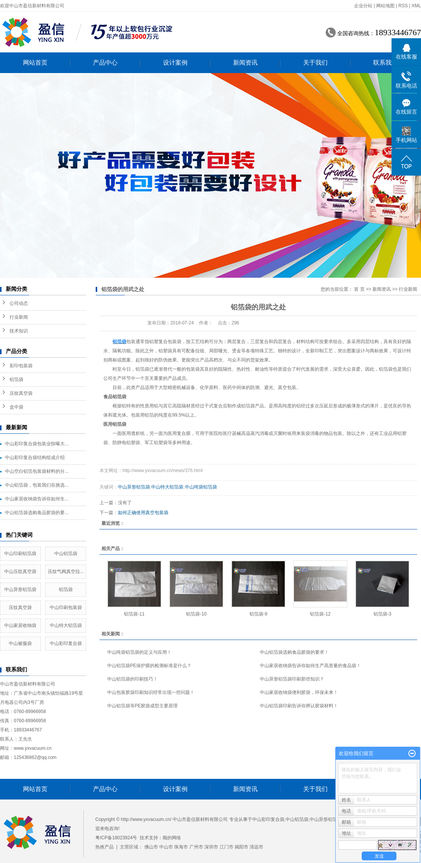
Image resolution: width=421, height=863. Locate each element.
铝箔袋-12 (320, 614)
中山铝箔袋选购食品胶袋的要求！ (294, 652)
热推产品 (104, 847)
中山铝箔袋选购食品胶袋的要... (37, 512)
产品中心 (105, 62)
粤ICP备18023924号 (116, 837)
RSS (403, 5)
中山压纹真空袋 (20, 571)
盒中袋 (16, 407)
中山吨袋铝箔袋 (201, 487)
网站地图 (385, 5)
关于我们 (315, 62)
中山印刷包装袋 (66, 607)
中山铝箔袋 (65, 553)
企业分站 (363, 5)
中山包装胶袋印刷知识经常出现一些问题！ (150, 692)
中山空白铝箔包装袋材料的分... (37, 471)
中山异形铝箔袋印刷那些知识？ (292, 679)
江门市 (226, 847)
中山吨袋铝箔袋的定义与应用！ (139, 652)
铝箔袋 (16, 379)
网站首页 (35, 62)
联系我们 (385, 62)
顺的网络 (172, 837)
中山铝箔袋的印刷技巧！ (132, 679)
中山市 (166, 847)
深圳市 (211, 847)
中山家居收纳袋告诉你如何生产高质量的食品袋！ (310, 665)
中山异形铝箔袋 (20, 589)
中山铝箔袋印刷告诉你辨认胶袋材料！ (299, 705)
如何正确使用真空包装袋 (143, 512)
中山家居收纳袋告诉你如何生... (37, 499)
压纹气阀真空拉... (66, 571)
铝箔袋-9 (259, 614)
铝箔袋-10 (196, 614)
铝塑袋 (165, 350)
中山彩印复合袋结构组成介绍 (35, 457)
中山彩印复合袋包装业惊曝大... (37, 443)
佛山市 (151, 847)
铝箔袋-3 (383, 614)
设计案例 (175, 62)
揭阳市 (241, 847)
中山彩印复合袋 (66, 643)
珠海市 (181, 847)
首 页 (359, 289)
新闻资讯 (245, 62)
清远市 (256, 847)
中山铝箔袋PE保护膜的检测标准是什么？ (149, 665)
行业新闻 (19, 317)
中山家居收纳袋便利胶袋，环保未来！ (299, 692)
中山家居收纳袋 (20, 625)
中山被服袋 (20, 643)
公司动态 (19, 303)
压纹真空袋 (21, 393)
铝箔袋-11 (134, 614)
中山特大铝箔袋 (66, 625)
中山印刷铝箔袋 (20, 553)
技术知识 (19, 331)
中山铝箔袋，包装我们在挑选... (37, 485)
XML (416, 5)
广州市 (196, 847)
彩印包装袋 (21, 365)
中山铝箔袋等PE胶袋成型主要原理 (142, 705)
